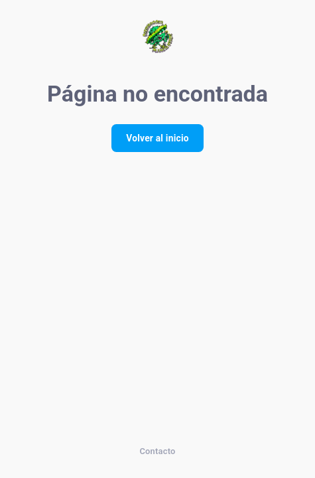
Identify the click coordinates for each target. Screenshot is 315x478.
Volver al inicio (157, 138)
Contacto (157, 451)
